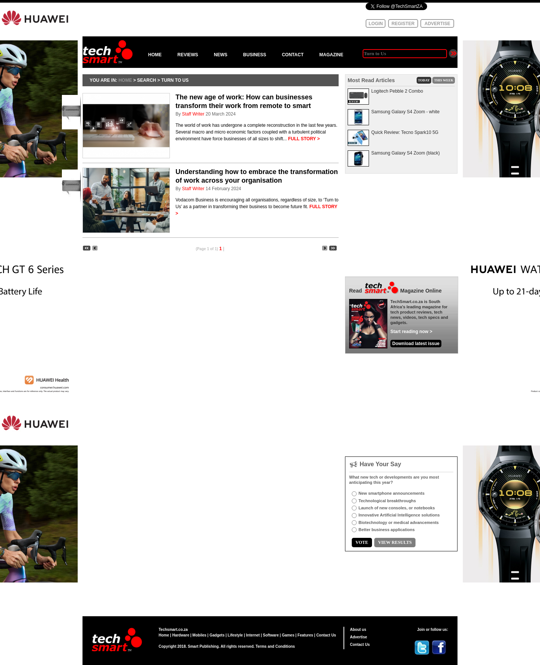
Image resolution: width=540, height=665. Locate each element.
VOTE (362, 542)
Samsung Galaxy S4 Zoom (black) (405, 153)
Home (164, 635)
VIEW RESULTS (395, 542)
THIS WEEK (443, 80)
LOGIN (376, 23)
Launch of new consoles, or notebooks (396, 508)
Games (288, 635)
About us (358, 629)
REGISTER (403, 23)
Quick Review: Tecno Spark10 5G (404, 132)
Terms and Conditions (275, 646)
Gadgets (217, 635)
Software (271, 635)
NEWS (220, 54)
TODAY (424, 80)
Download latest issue (416, 343)
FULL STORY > (304, 138)
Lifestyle (235, 635)
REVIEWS (187, 54)
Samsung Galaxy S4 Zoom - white (405, 111)
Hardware (180, 635)
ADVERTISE (437, 23)
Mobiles (199, 635)
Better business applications (386, 529)
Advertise (358, 637)
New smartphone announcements (391, 493)
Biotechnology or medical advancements (398, 522)
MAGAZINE (331, 54)
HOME (155, 54)
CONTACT (293, 54)
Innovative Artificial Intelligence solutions (399, 515)
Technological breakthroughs (387, 500)
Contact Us (326, 635)
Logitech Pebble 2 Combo (397, 91)
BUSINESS (254, 54)
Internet (253, 635)
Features (305, 635)
